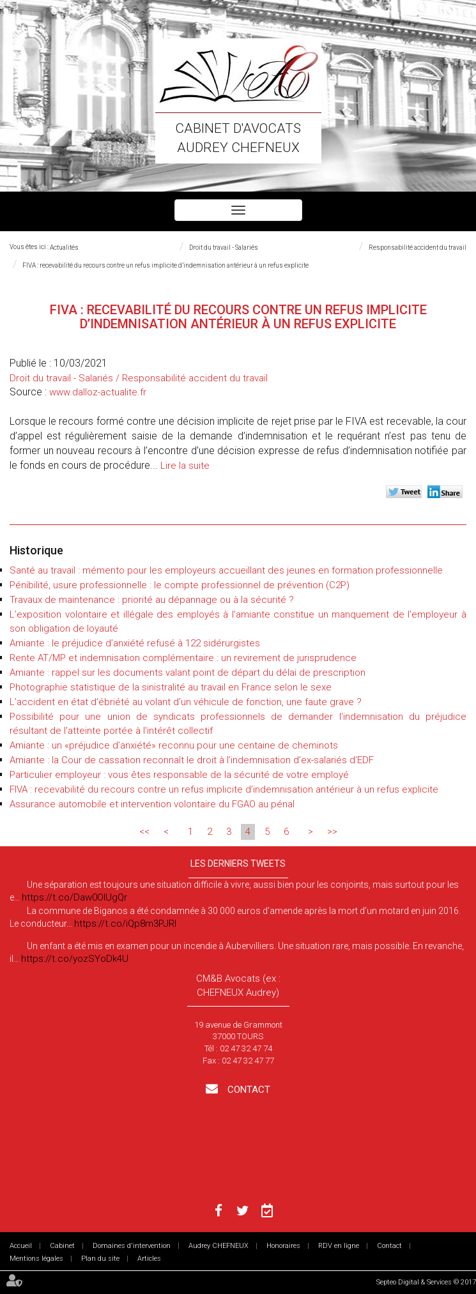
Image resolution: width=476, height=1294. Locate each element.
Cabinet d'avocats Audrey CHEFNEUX (238, 138)
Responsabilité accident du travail (417, 247)
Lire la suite (185, 465)
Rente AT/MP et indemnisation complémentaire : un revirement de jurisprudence (183, 658)
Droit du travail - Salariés (223, 247)
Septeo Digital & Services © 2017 (426, 1282)
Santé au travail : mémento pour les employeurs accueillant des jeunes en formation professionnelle (226, 570)
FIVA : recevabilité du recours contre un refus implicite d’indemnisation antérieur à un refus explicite (165, 265)
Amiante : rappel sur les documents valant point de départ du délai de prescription (187, 672)
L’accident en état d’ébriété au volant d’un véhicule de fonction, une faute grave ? (186, 702)
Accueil (21, 1246)
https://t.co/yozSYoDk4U (74, 958)
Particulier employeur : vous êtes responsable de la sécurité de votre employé (179, 774)
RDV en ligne (338, 1246)
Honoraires (283, 1246)
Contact (247, 1089)
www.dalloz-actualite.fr (97, 392)
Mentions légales (36, 1258)
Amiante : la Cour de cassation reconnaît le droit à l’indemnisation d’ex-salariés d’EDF (192, 760)
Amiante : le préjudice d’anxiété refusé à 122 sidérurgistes (135, 643)
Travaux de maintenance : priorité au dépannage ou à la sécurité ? (152, 599)
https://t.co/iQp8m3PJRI (125, 923)
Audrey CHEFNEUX (218, 1246)
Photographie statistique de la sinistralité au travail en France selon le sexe (171, 687)
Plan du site (100, 1258)
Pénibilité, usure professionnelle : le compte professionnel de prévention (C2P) (179, 585)
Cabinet (62, 1246)
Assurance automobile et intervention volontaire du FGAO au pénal (152, 804)
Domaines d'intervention (132, 1246)
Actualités (64, 247)
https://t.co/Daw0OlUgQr (74, 897)
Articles (149, 1258)
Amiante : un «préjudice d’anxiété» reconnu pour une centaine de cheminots (174, 745)
